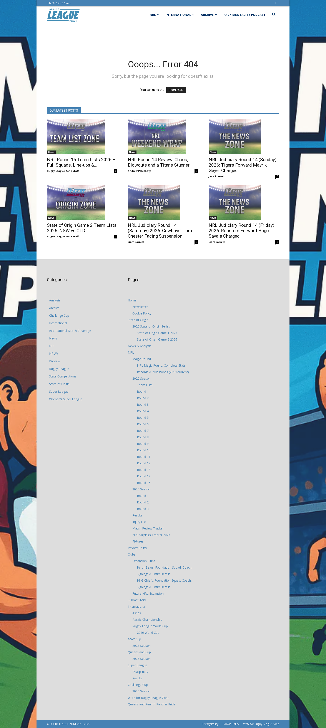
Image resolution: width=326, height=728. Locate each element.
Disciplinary (140, 672)
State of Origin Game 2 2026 (157, 339)
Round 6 (143, 424)
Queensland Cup (139, 652)
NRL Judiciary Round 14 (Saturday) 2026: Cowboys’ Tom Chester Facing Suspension (160, 231)
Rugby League (59, 369)
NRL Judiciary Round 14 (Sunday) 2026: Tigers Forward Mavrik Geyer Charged (242, 165)
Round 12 (143, 463)
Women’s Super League (65, 399)
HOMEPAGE (176, 90)
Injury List (139, 522)
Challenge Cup (59, 315)
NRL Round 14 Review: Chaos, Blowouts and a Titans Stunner (159, 162)
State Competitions (62, 376)
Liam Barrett (136, 241)
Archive (209, 15)
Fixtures (137, 541)
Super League (58, 391)
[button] (274, 15)
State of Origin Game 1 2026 (157, 333)
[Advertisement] (163, 38)
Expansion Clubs (143, 561)
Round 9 (143, 444)
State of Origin (59, 384)
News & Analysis (139, 346)
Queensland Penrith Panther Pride (151, 704)
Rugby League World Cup (150, 626)
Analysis (54, 300)
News (51, 152)
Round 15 (143, 483)
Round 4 (143, 411)
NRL (154, 15)
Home (132, 300)
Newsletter (140, 307)
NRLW (53, 353)
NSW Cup (134, 639)
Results (137, 515)
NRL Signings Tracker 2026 (151, 535)
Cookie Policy (141, 313)
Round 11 (143, 457)
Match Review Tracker (148, 528)
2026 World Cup (148, 632)
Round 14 (143, 476)
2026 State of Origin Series (151, 326)
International (180, 15)
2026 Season (141, 378)
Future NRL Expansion (148, 593)
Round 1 (143, 391)
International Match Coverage (70, 331)
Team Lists (145, 385)
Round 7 (143, 431)
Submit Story (137, 600)
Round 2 (143, 398)
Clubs (131, 554)
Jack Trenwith (217, 176)
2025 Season (141, 489)
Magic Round (141, 359)
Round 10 (143, 450)
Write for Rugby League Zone (148, 698)
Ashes (136, 613)
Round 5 (143, 417)
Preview (54, 361)
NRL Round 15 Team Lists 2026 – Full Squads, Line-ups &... (81, 162)
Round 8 (143, 437)
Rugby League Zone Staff (63, 170)
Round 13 (143, 470)
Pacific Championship (147, 619)
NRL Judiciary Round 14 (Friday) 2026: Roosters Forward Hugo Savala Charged (241, 231)
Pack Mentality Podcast (244, 15)
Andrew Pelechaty (139, 170)
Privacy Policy (137, 548)
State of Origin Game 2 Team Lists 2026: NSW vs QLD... (81, 228)
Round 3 (143, 404)
